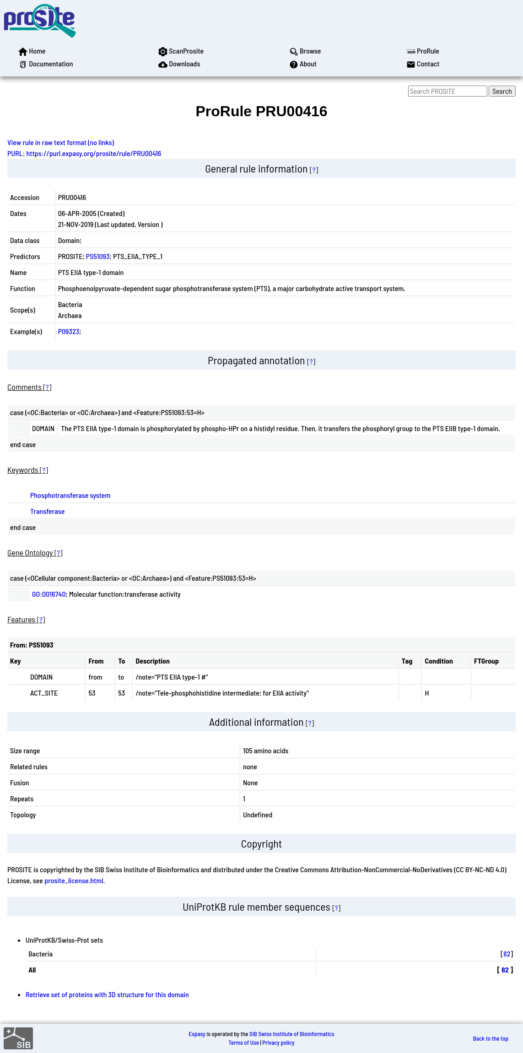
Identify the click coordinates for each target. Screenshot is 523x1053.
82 (506, 953)
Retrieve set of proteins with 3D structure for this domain (107, 994)
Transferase (47, 511)
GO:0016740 (49, 593)
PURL (15, 153)
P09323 (69, 331)
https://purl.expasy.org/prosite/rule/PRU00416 (94, 153)
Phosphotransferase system (70, 495)
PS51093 (98, 256)
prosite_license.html (73, 880)
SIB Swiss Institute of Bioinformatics (291, 1033)
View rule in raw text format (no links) (60, 142)
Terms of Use (243, 1042)
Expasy (197, 1033)
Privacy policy (278, 1042)
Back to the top (490, 1038)
